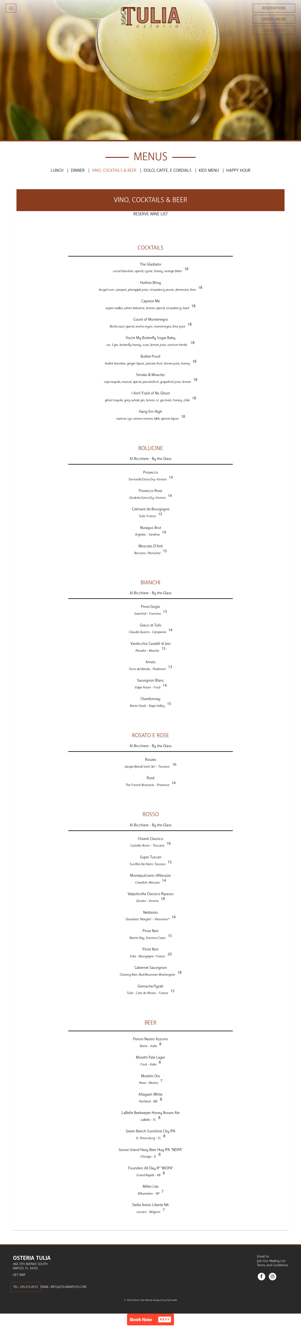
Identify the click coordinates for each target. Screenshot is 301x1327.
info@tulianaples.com (68, 1287)
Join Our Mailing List (271, 1261)
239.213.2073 (274, 30)
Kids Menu (209, 170)
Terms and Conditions (272, 1265)
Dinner (78, 170)
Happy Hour (238, 170)
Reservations (274, 8)
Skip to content (17, 22)
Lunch (57, 170)
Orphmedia (171, 1300)
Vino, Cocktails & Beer (114, 170)
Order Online (274, 19)
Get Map (19, 1275)
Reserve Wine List (150, 214)
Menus (150, 156)
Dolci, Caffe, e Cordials (167, 170)
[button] (150, 1319)
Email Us (263, 1256)
